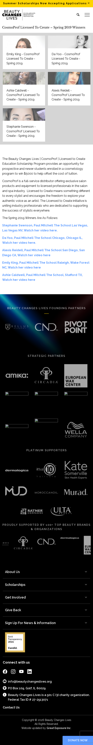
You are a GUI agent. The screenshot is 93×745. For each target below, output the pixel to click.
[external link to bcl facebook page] (5, 672)
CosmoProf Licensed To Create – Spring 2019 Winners (43, 27)
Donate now (78, 740)
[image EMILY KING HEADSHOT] (25, 54)
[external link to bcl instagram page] (13, 672)
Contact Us (11, 707)
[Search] (77, 15)
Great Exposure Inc (59, 728)
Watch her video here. (41, 230)
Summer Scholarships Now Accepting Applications (45, 3)
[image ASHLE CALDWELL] (25, 90)
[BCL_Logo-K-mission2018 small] (37, 14)
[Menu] (86, 15)
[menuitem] (77, 15)
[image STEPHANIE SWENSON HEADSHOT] (25, 126)
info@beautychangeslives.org (27, 681)
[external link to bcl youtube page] (21, 672)
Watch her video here (33, 255)
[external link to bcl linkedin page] (29, 672)
